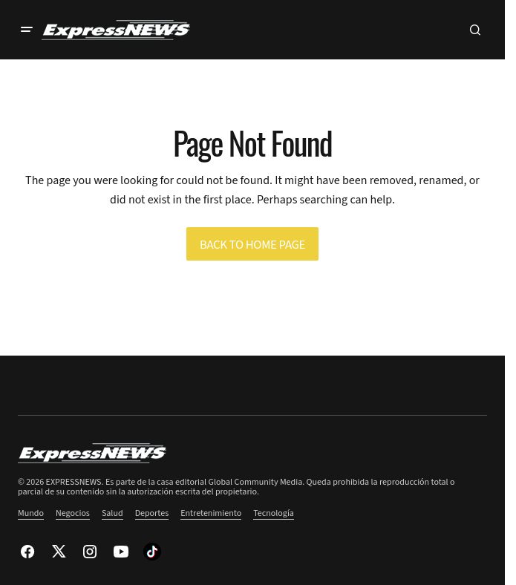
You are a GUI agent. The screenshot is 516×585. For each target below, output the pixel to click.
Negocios (73, 513)
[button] (27, 30)
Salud (112, 513)
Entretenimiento (210, 513)
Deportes (152, 513)
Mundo (31, 513)
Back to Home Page (252, 245)
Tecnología (273, 513)
